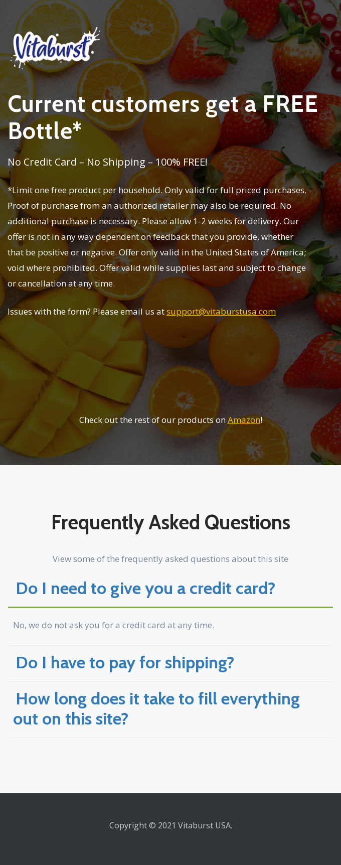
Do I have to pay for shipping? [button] (125, 662)
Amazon (244, 419)
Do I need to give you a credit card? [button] (145, 588)
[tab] (170, 590)
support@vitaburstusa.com (221, 311)
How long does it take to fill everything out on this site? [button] (156, 709)
